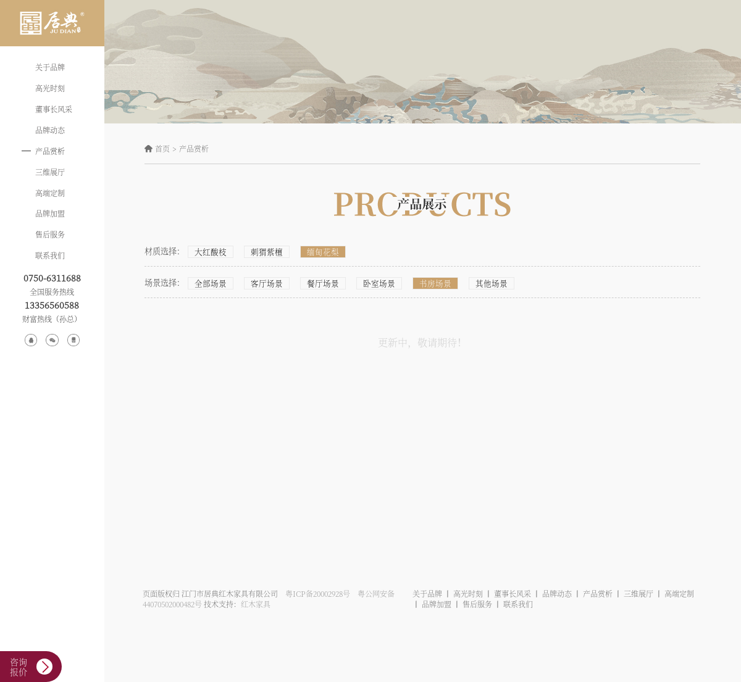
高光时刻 (50, 88)
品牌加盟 (50, 213)
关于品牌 (50, 67)
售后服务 (50, 234)
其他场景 (478, 283)
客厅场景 (263, 283)
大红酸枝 (209, 252)
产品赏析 (50, 151)
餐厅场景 (317, 283)
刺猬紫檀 (263, 252)
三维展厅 (50, 172)
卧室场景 (370, 283)
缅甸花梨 (317, 252)
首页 (162, 148)
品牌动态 (50, 130)
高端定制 (50, 193)
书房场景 (424, 283)
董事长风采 (53, 109)
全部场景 (209, 283)
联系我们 (50, 255)
